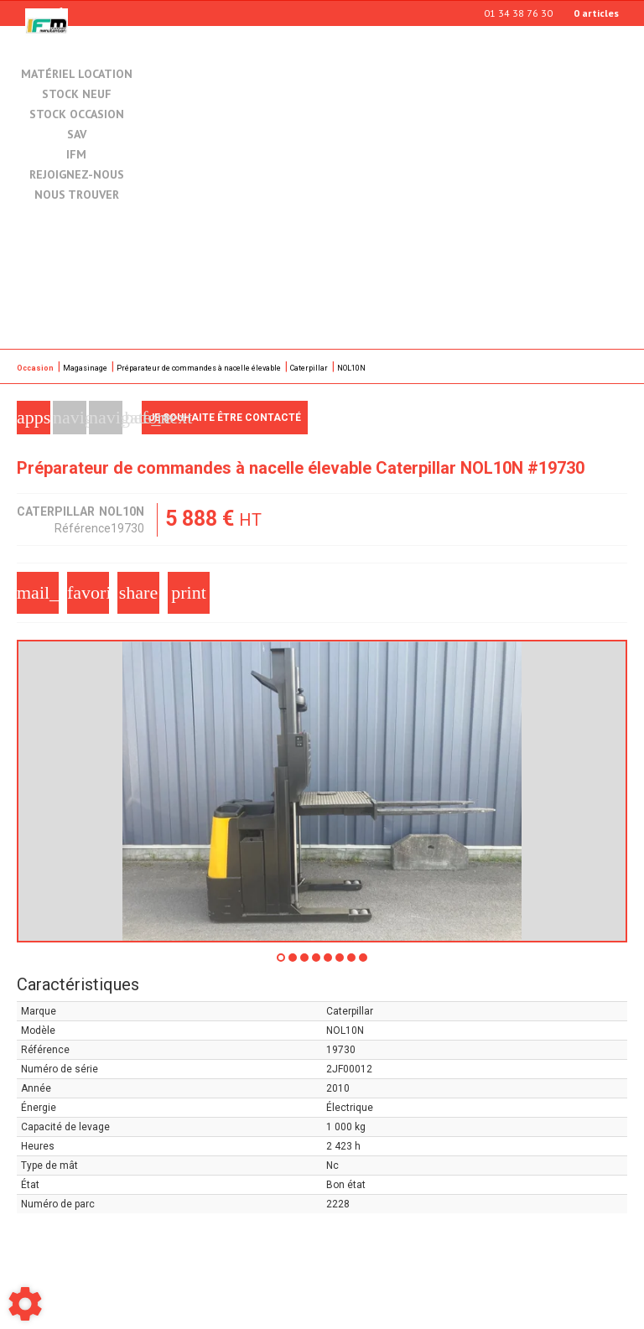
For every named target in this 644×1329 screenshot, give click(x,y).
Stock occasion (76, 115)
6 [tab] (340, 963)
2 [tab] (293, 963)
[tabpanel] (322, 791)
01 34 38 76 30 (518, 13)
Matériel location (76, 73)
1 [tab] (281, 963)
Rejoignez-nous (76, 175)
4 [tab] (317, 963)
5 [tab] (328, 963)
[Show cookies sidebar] (25, 1304)
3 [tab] (305, 963)
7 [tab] (352, 963)
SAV (76, 135)
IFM (76, 155)
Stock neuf (77, 94)
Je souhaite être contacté (224, 417)
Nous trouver (76, 195)
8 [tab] (364, 963)
